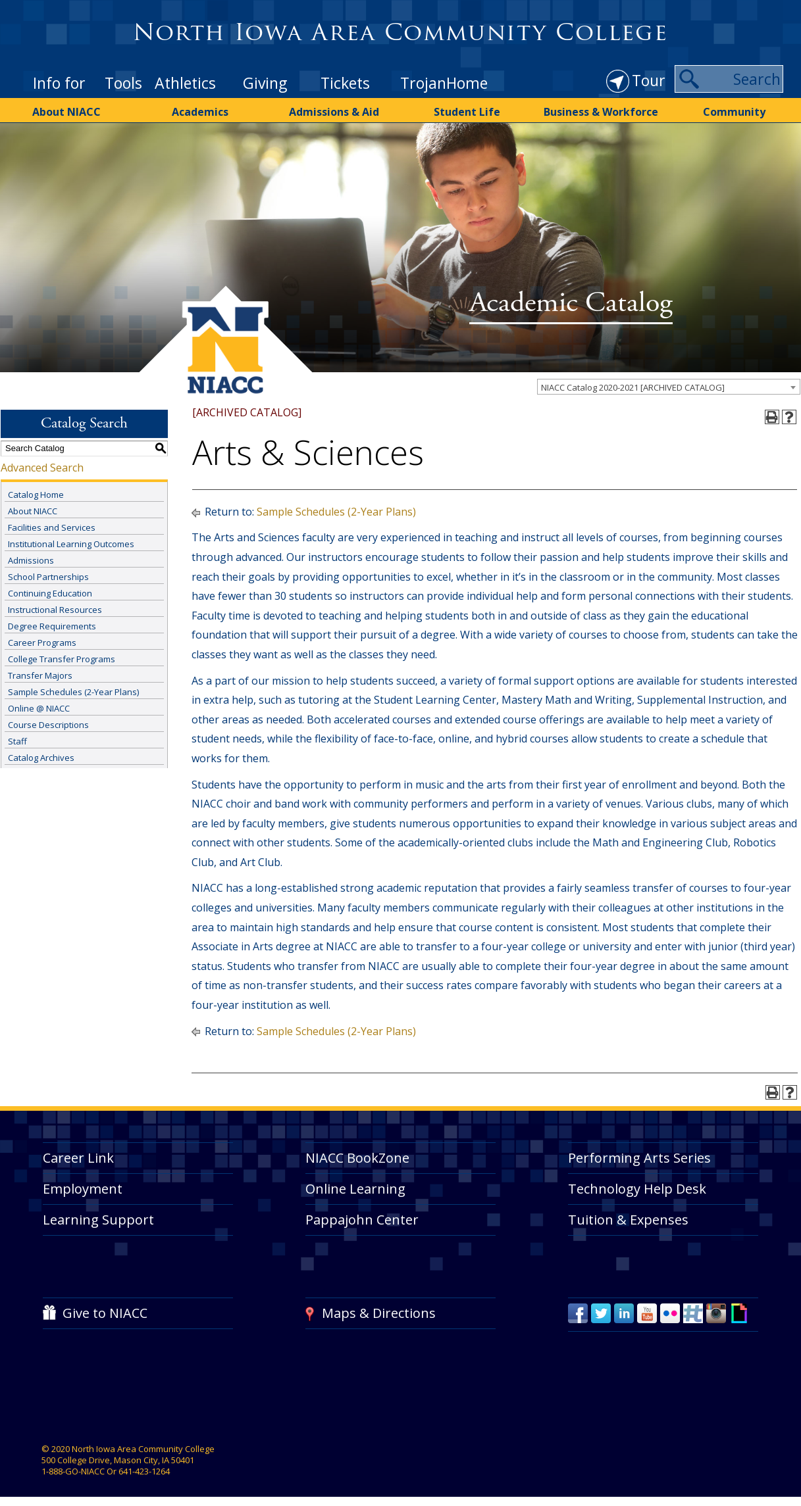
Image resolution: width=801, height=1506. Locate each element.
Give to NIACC (105, 1313)
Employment (82, 1189)
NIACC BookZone (357, 1158)
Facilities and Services (51, 527)
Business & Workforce (601, 112)
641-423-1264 (144, 1471)
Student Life (467, 112)
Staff (17, 741)
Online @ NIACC (39, 708)
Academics (200, 112)
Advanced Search (42, 467)
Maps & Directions (379, 1313)
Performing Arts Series (639, 1158)
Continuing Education (50, 593)
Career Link (78, 1158)
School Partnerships (48, 577)
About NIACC (66, 112)
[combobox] (668, 387)
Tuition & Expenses (628, 1219)
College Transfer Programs (61, 659)
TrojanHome (444, 82)
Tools (123, 82)
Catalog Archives (41, 758)
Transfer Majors (40, 675)
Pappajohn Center (362, 1219)
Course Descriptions (48, 725)
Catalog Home (36, 494)
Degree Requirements (52, 626)
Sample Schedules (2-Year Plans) (73, 692)
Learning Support (98, 1219)
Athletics (185, 82)
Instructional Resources (55, 610)
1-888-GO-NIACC (73, 1471)
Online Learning (355, 1189)
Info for (59, 82)
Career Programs (42, 642)
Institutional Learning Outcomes (71, 544)
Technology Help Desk (637, 1189)
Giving (265, 82)
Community (734, 112)
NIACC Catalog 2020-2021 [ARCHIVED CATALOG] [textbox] (633, 387)
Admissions (31, 560)
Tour (648, 80)
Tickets (345, 82)
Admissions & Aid (334, 112)
